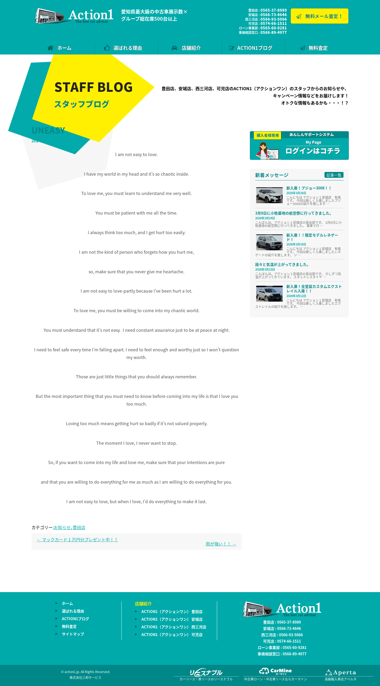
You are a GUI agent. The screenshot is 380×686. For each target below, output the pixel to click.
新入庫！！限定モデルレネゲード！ (312, 237)
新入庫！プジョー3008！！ (309, 187)
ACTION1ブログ (254, 47)
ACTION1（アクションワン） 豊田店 (172, 611)
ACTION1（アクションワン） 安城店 (172, 619)
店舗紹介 (191, 47)
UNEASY (48, 130)
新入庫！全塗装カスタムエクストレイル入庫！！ (314, 288)
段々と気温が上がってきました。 (282, 264)
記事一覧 (334, 175)
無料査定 (318, 47)
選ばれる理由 (127, 47)
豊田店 (79, 527)
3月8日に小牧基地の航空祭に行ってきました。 (294, 213)
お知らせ (62, 527)
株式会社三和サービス (85, 677)
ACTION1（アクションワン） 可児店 (172, 634)
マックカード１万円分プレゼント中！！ (77, 539)
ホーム (64, 47)
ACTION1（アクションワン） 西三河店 (173, 627)
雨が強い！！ (221, 543)
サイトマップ (73, 634)
